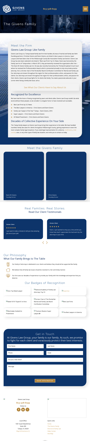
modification (68, 130)
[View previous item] (43, 242)
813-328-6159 (50, 9)
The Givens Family (53, 426)
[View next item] (47, 242)
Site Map (50, 434)
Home (49, 424)
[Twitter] (27, 409)
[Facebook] (18, 409)
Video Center (51, 431)
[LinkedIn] (23, 409)
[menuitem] (66, 424)
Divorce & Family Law (54, 429)
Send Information (45, 381)
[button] (85, 9)
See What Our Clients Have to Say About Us (45, 87)
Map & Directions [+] (23, 431)
